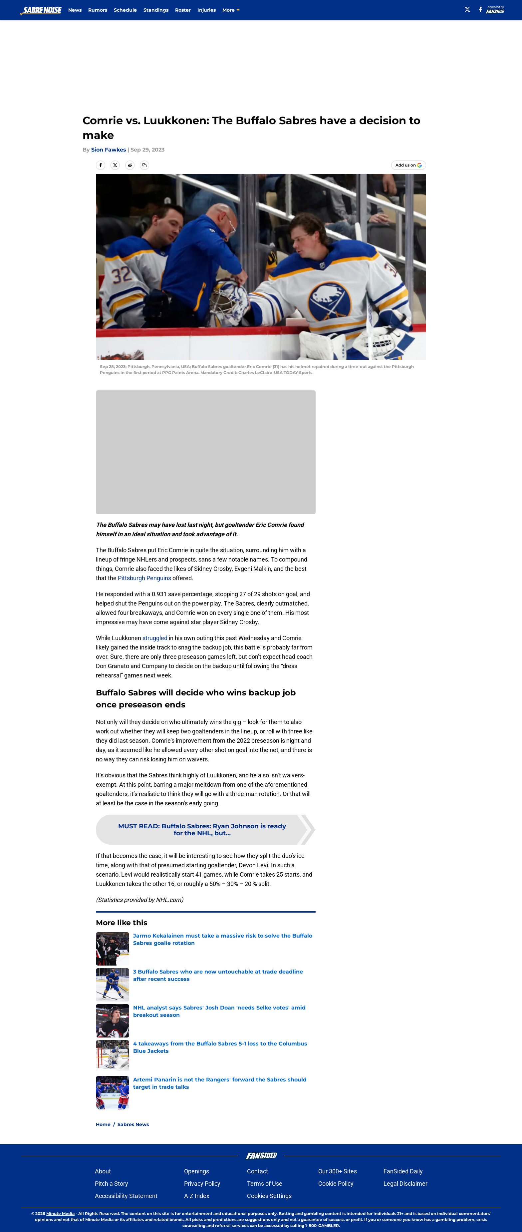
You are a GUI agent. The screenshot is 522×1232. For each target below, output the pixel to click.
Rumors (97, 10)
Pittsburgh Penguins (144, 578)
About (103, 1171)
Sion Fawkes (108, 150)
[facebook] (480, 9)
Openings (196, 1171)
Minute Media (60, 1213)
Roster (183, 10)
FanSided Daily (403, 1171)
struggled (154, 637)
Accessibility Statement (126, 1195)
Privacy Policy (202, 1183)
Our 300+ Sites (337, 1171)
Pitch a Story (111, 1183)
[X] (467, 9)
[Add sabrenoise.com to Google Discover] (408, 165)
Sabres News (133, 1124)
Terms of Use (264, 1183)
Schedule (125, 10)
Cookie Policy (336, 1183)
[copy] (144, 165)
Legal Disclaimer (405, 1183)
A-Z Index (196, 1195)
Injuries (206, 10)
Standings (155, 10)
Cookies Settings (269, 1195)
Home (103, 1124)
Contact (257, 1171)
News (75, 10)
